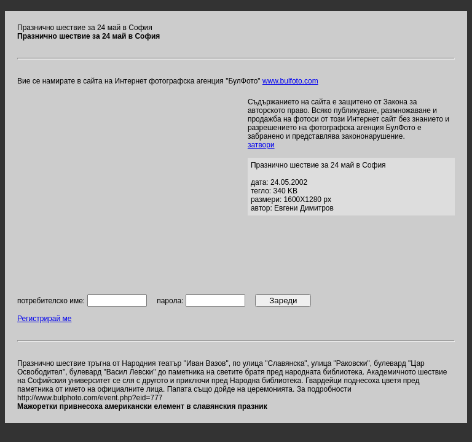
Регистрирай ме (44, 318)
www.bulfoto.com (290, 81)
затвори (261, 145)
